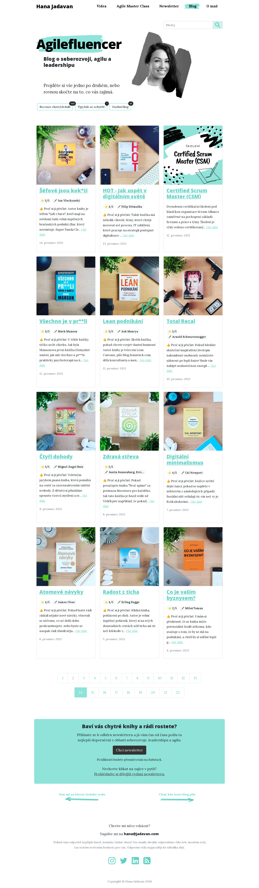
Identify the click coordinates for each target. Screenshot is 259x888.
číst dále (128, 235)
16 (104, 692)
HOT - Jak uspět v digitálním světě (125, 193)
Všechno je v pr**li (63, 321)
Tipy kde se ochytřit (92, 106)
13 (195, 678)
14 (80, 692)
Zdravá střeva (121, 456)
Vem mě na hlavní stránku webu (82, 794)
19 (140, 692)
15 (92, 692)
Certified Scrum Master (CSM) (187, 193)
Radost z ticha (121, 591)
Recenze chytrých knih (56, 106)
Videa (101, 6)
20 (153, 692)
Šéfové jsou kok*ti (63, 190)
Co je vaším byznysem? (181, 594)
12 (183, 678)
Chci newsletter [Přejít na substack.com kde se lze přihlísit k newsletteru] (129, 750)
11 (171, 678)
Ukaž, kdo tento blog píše (177, 794)
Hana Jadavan (54, 6)
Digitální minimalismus (185, 459)
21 (165, 692)
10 (160, 678)
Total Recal (181, 321)
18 (128, 692)
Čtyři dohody (56, 456)
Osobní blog (121, 106)
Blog (192, 6)
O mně (212, 6)
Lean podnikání (123, 321)
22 (178, 692)
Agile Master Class (133, 6)
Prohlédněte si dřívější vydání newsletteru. (129, 774)
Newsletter (169, 6)
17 (116, 692)
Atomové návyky (61, 591)
